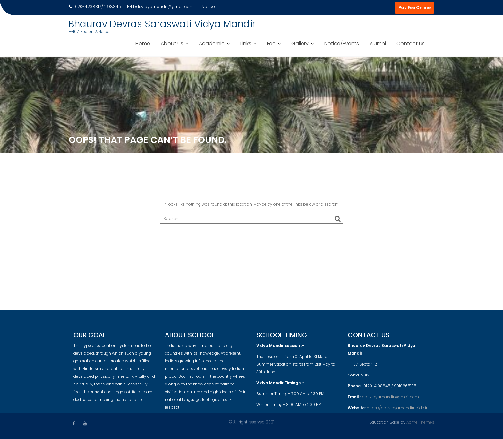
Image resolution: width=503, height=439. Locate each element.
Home (142, 43)
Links (245, 43)
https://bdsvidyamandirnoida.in (398, 410)
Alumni (378, 43)
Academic (212, 43)
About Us (172, 43)
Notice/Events (341, 43)
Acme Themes (420, 422)
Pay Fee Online (414, 7)
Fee (271, 43)
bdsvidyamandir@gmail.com (160, 7)
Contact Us (410, 43)
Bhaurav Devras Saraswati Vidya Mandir (162, 24)
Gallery (300, 43)
